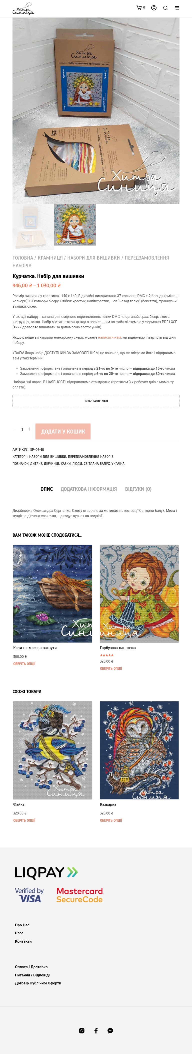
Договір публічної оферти (38, 983)
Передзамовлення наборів (91, 457)
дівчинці (51, 464)
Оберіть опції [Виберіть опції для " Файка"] (24, 820)
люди (77, 464)
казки (66, 464)
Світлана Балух (97, 464)
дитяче (36, 464)
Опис (46, 489)
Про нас (22, 925)
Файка (18, 804)
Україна (118, 464)
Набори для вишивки (93, 258)
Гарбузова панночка (118, 647)
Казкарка (108, 804)
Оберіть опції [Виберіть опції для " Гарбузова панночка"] (111, 669)
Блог (19, 933)
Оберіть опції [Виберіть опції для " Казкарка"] (111, 820)
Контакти (23, 941)
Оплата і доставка (31, 967)
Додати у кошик (63, 431)
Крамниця (50, 258)
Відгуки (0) (138, 489)
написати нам (109, 337)
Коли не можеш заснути (35, 647)
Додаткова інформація (89, 489)
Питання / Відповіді (32, 975)
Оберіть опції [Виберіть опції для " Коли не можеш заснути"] (24, 664)
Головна (22, 258)
